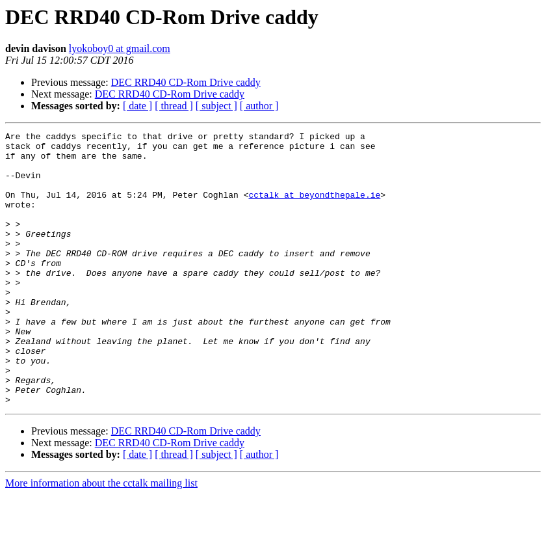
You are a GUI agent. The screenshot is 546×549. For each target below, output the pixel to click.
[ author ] (259, 105)
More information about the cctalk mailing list (101, 537)
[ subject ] (216, 105)
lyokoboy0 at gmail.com (119, 48)
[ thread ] (174, 105)
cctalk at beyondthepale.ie (314, 208)
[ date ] (137, 105)
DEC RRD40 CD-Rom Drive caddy (186, 82)
